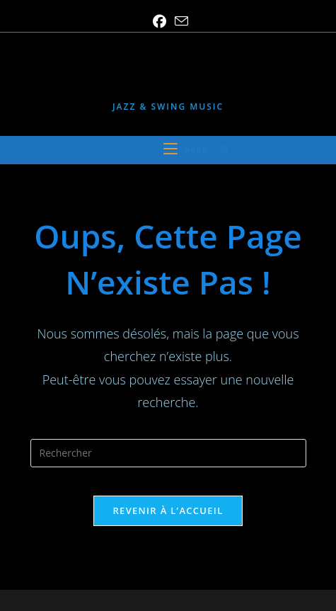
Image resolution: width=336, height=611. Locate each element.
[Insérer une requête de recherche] (168, 453)
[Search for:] (220, 149)
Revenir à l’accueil (167, 510)
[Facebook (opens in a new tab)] (159, 21)
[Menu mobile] (187, 149)
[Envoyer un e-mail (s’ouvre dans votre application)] (179, 21)
